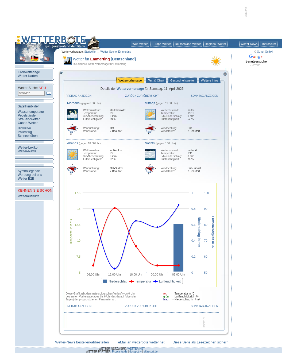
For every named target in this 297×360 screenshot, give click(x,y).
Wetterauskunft (28, 196)
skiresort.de (151, 351)
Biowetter (24, 128)
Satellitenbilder (28, 106)
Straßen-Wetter (29, 119)
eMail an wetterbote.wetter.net (141, 342)
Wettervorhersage (130, 80)
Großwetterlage (29, 72)
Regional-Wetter (215, 43)
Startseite (89, 51)
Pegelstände (27, 115)
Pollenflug (25, 132)
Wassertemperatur (31, 112)
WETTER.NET (136, 348)
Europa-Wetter (161, 43)
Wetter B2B (26, 178)
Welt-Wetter (140, 43)
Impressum (268, 43)
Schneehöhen (28, 136)
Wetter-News (249, 43)
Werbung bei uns (30, 175)
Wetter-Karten (28, 76)
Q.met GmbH (265, 51)
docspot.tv (135, 351)
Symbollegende (29, 171)
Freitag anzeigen (78, 95)
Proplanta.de (119, 351)
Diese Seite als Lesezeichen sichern (201, 342)
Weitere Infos (209, 80)
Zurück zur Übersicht (142, 95)
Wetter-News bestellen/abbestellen (82, 342)
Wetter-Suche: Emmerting (116, 51)
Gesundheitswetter (182, 80)
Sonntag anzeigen (204, 95)
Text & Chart (156, 80)
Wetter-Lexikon (28, 147)
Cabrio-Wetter (28, 123)
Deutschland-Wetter (188, 43)
